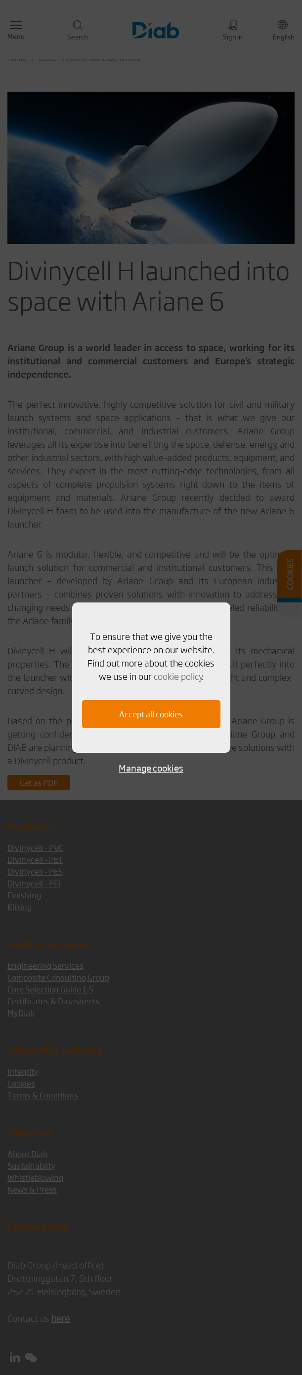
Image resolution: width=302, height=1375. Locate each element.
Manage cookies (151, 768)
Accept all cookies (151, 714)
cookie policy (178, 676)
